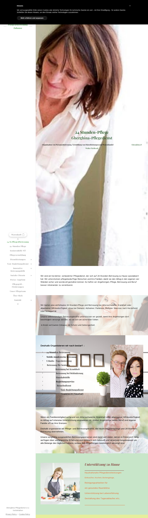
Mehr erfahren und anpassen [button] (32, 18)
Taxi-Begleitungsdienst (72, 389)
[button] (130, 6)
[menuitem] (18, 242)
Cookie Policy (24, 514)
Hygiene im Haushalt (72, 393)
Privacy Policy (11, 514)
